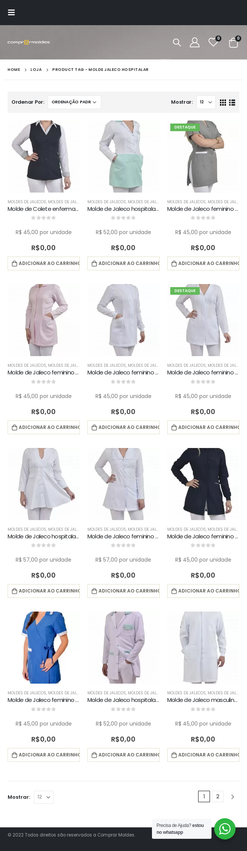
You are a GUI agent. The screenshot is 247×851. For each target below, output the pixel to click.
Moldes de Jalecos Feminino (77, 202)
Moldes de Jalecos (27, 202)
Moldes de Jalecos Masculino (159, 693)
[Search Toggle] (176, 42)
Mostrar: (182, 102)
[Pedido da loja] (74, 102)
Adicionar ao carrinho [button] (49, 263)
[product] (44, 156)
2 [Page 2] (218, 796)
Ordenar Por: (27, 102)
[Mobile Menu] (14, 12)
